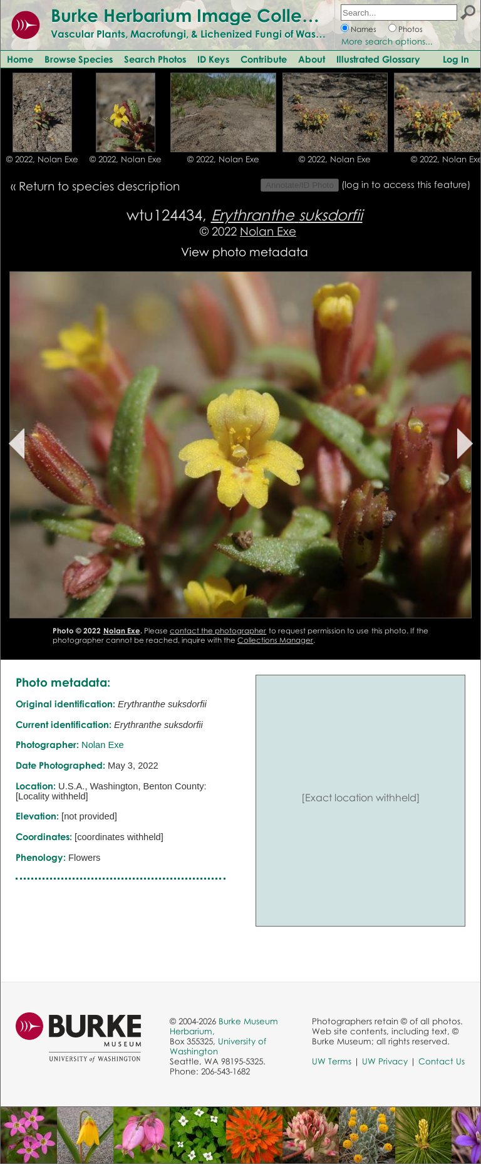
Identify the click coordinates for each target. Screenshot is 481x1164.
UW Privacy (385, 1061)
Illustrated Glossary (378, 59)
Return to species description (99, 186)
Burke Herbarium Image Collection (197, 15)
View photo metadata (244, 251)
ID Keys (213, 59)
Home (20, 59)
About (311, 59)
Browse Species (78, 59)
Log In (456, 59)
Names (363, 29)
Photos (410, 29)
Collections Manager (275, 640)
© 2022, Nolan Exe (42, 159)
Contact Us (441, 1061)
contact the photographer (218, 630)
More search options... (387, 41)
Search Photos (155, 59)
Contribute (263, 59)
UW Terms (331, 1061)
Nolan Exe (268, 231)
